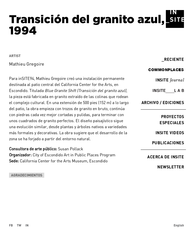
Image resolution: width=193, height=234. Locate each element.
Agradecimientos (26, 175)
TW (19, 225)
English (179, 225)
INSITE (170, 80)
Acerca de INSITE (165, 156)
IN (27, 225)
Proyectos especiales (172, 119)
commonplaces (166, 69)
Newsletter (170, 166)
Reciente (173, 59)
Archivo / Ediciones (162, 102)
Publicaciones (168, 142)
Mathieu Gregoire (26, 64)
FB (11, 225)
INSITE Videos (170, 132)
